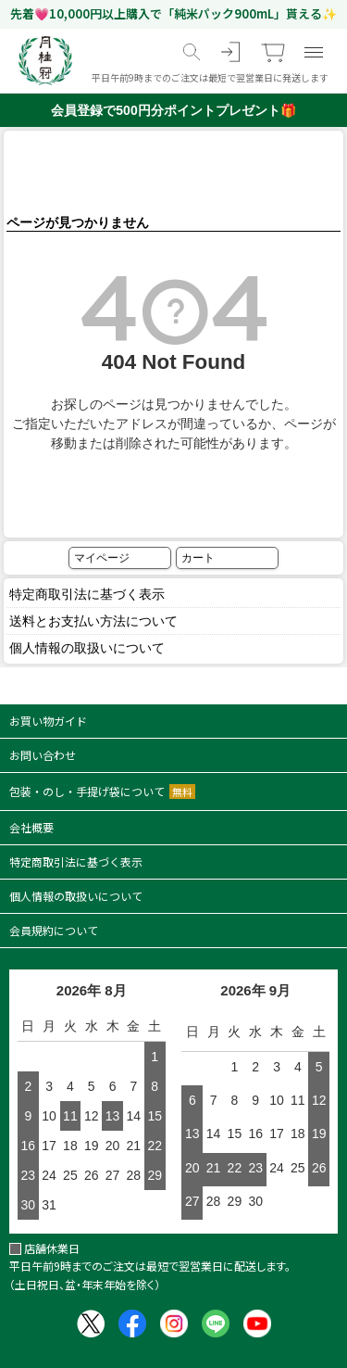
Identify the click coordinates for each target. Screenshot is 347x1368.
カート (198, 557)
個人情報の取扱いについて (87, 647)
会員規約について (53, 930)
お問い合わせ (42, 755)
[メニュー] (313, 52)
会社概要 (31, 827)
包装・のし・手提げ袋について (102, 791)
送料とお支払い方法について (93, 621)
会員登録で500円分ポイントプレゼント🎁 (173, 110)
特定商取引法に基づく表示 (87, 594)
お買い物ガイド (48, 720)
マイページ (102, 557)
